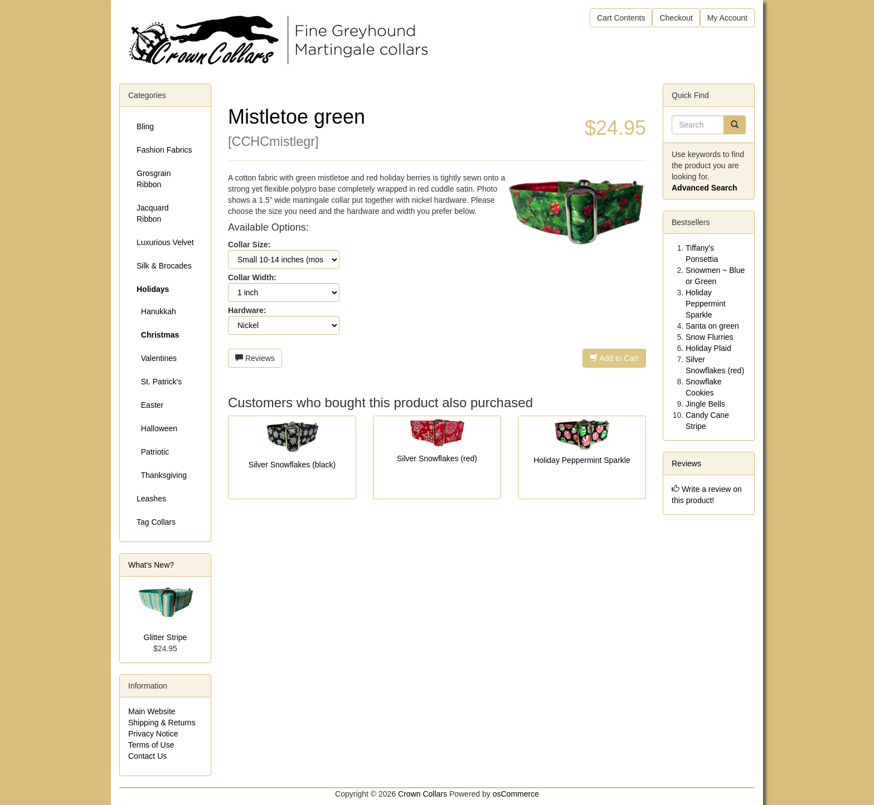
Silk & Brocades (164, 265)
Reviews (255, 358)
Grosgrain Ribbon (154, 179)
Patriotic (153, 451)
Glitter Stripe (165, 637)
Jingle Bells (705, 403)
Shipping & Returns (162, 722)
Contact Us (147, 756)
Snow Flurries (710, 337)
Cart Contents (621, 17)
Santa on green (712, 325)
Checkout (675, 17)
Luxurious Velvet (165, 242)
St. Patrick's (159, 381)
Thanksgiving (162, 475)
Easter (150, 405)
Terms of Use (151, 744)
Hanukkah (156, 311)
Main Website (152, 711)
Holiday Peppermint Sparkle (581, 460)
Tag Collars (156, 522)
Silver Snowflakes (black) (292, 464)
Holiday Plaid (708, 348)
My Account (727, 17)
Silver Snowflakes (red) (437, 458)
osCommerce (516, 793)
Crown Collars (422, 793)
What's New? (151, 564)
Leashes (151, 498)
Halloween (157, 428)
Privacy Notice (153, 733)
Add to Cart (614, 358)
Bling (145, 126)
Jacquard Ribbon (153, 213)
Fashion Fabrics (164, 149)
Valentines (157, 358)
